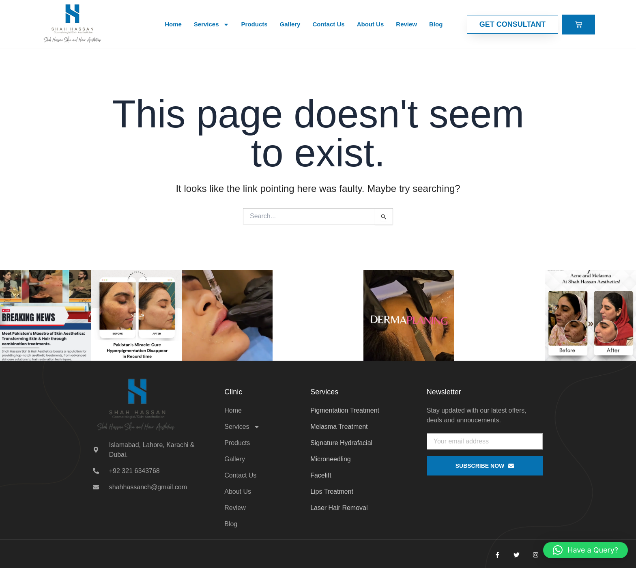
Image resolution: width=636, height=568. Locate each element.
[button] (585, 550)
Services (211, 24)
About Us (370, 24)
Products (254, 24)
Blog (436, 24)
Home (173, 24)
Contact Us (328, 24)
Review (406, 24)
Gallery (290, 24)
